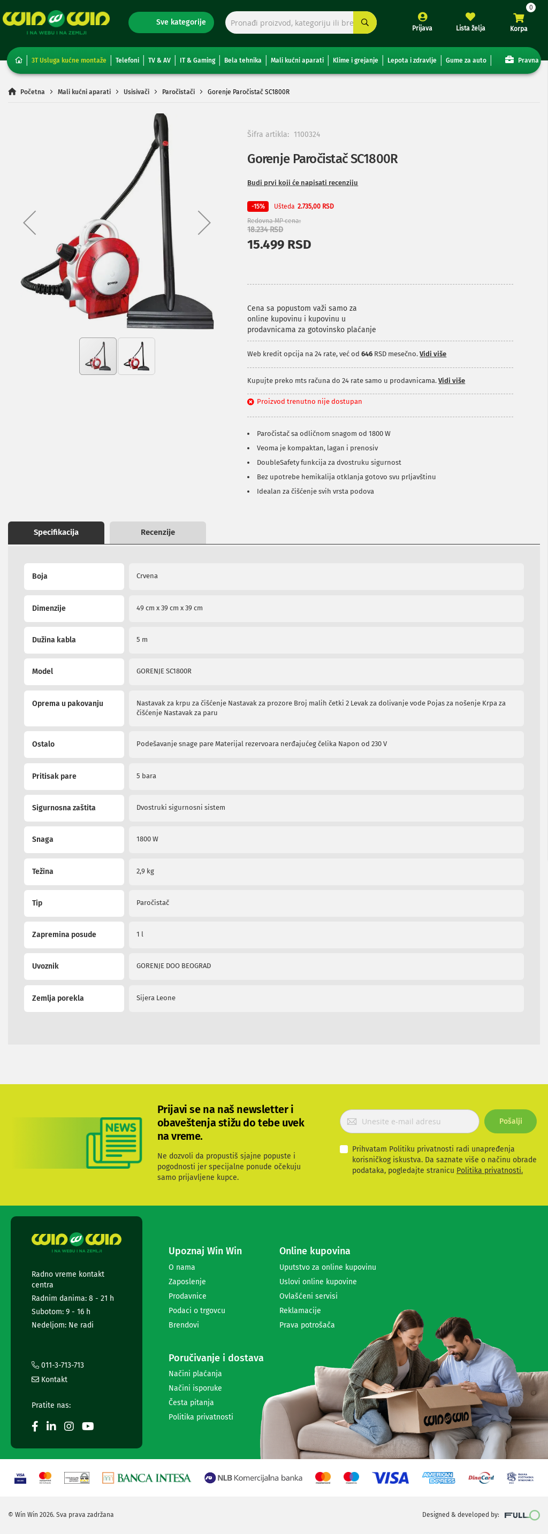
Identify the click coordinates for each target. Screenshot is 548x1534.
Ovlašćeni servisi (308, 1296)
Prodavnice (188, 1296)
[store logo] (61, 25)
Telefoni (127, 64)
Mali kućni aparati (297, 64)
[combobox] (299, 25)
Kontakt (49, 1379)
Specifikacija (56, 536)
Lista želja (465, 31)
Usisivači (136, 95)
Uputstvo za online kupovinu (327, 1267)
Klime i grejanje (355, 64)
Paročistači (178, 95)
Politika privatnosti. (489, 1170)
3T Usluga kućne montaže (69, 64)
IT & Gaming (197, 64)
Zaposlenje (187, 1281)
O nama (182, 1267)
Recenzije (158, 536)
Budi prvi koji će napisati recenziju (302, 186)
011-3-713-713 (58, 1365)
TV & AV (159, 64)
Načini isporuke (195, 1388)
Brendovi (184, 1325)
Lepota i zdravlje (412, 64)
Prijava (417, 31)
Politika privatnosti (201, 1417)
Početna (32, 95)
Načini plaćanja (195, 1373)
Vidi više (433, 358)
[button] (29, 226)
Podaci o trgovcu (197, 1310)
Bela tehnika (243, 64)
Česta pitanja (191, 1402)
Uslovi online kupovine (318, 1281)
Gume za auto (466, 64)
